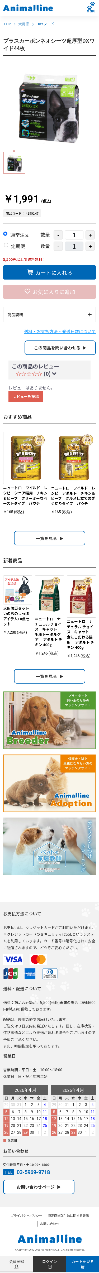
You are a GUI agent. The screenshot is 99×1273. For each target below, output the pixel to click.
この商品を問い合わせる (60, 347)
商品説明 (49, 314)
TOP (7, 23)
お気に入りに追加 (49, 291)
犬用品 (23, 23)
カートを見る (82, 1264)
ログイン (49, 1264)
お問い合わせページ (39, 1187)
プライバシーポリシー (26, 1215)
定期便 (18, 246)
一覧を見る (49, 538)
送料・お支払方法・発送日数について (60, 331)
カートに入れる (49, 271)
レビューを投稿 (26, 396)
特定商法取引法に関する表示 (68, 1215)
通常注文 (19, 234)
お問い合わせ (49, 1223)
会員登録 (16, 1264)
